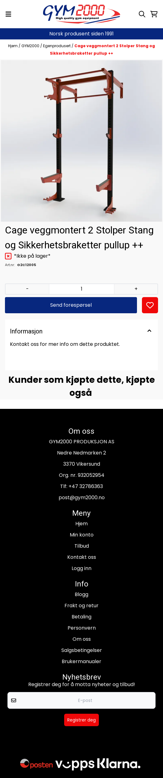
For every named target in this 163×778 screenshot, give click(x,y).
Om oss (82, 639)
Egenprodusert (57, 45)
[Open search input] (142, 14)
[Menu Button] (8, 14)
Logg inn (81, 568)
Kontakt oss (81, 557)
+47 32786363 (85, 486)
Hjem (13, 45)
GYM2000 (30, 45)
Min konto (82, 534)
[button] (150, 305)
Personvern (82, 627)
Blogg (81, 594)
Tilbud (81, 546)
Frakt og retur (81, 605)
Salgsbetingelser (81, 650)
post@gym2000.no (82, 497)
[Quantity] (81, 289)
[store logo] (81, 14)
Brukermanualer (81, 661)
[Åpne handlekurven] (154, 14)
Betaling (81, 616)
